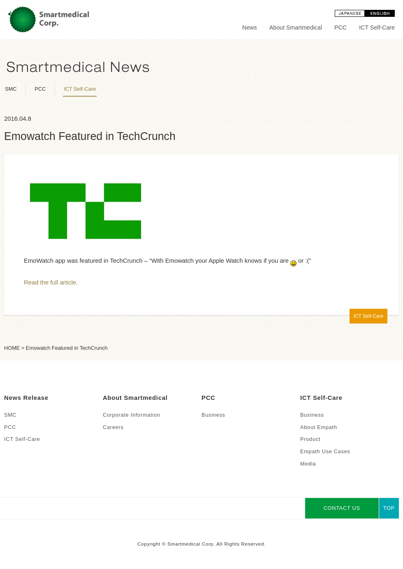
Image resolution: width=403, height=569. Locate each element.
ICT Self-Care (377, 27)
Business (213, 415)
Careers (113, 427)
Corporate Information (131, 415)
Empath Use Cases (325, 451)
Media (308, 464)
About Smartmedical (295, 27)
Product (310, 439)
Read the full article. (51, 282)
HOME (12, 348)
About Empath (318, 427)
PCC (340, 27)
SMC (10, 89)
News (249, 27)
